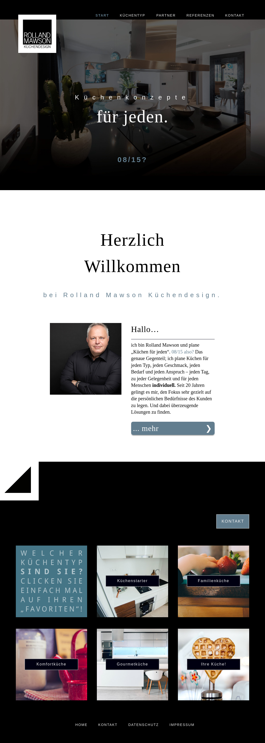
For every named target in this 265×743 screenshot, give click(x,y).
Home (81, 725)
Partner (166, 15)
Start (102, 15)
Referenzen (200, 15)
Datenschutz (143, 725)
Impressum (182, 725)
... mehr (146, 428)
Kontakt (234, 15)
